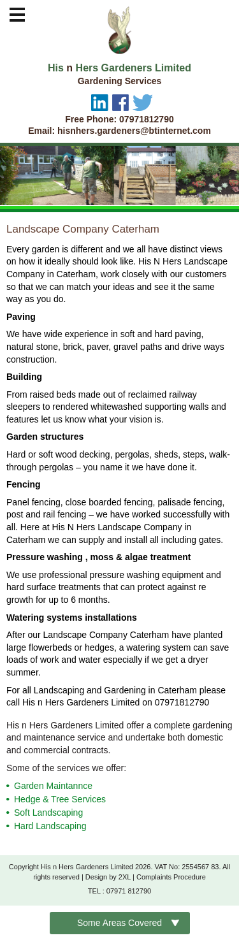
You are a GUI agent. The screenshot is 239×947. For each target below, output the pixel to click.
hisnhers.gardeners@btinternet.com (134, 131)
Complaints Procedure (171, 877)
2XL (125, 877)
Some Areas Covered (119, 923)
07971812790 (146, 119)
